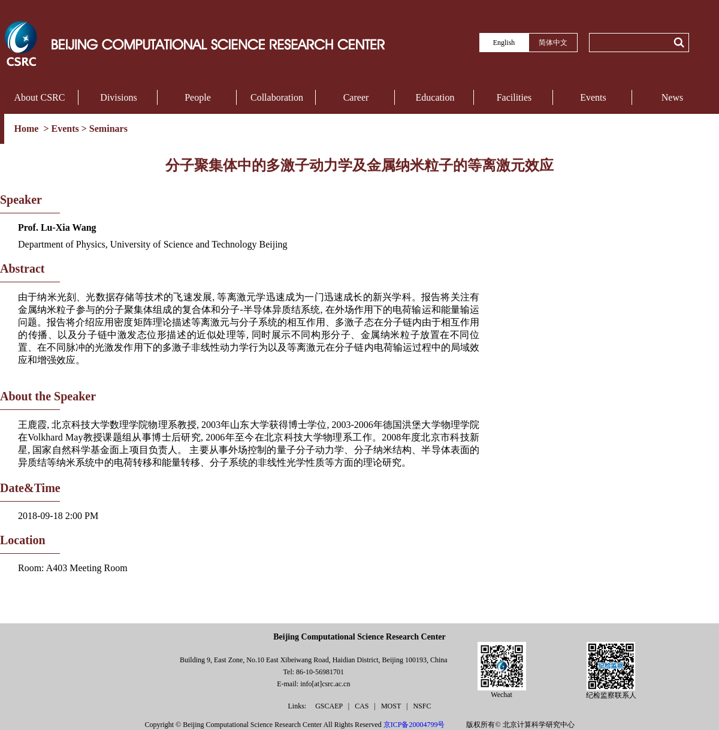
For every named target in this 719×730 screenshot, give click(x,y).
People (198, 97)
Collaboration (276, 97)
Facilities (514, 97)
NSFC (422, 706)
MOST (392, 706)
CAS (362, 706)
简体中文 (553, 42)
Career (356, 97)
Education (435, 97)
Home (27, 128)
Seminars (108, 128)
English (504, 42)
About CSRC (39, 97)
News (672, 97)
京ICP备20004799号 (414, 724)
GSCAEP (330, 706)
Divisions (118, 97)
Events (593, 97)
